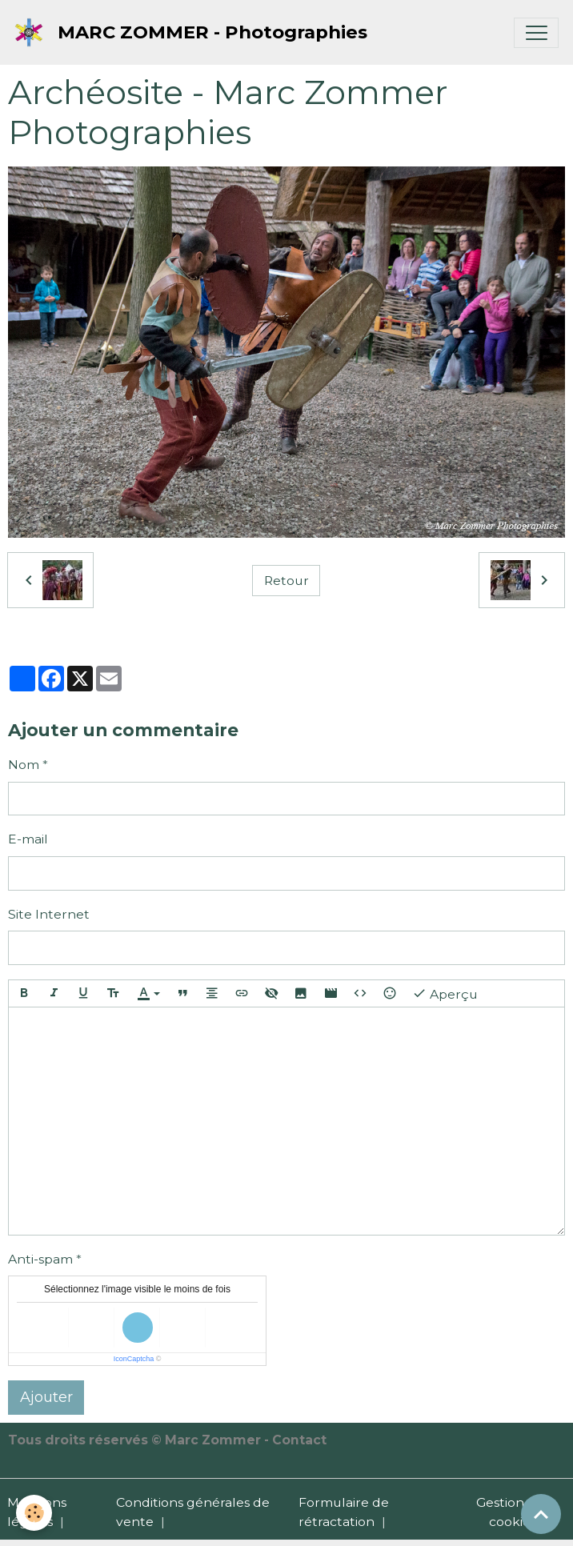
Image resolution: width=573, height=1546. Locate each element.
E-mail (28, 839)
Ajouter (46, 1397)
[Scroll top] (541, 1514)
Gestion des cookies (513, 1512)
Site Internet (49, 914)
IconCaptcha (134, 1359)
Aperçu (445, 993)
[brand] (194, 32)
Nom (23, 764)
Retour (286, 580)
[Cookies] (34, 1513)
